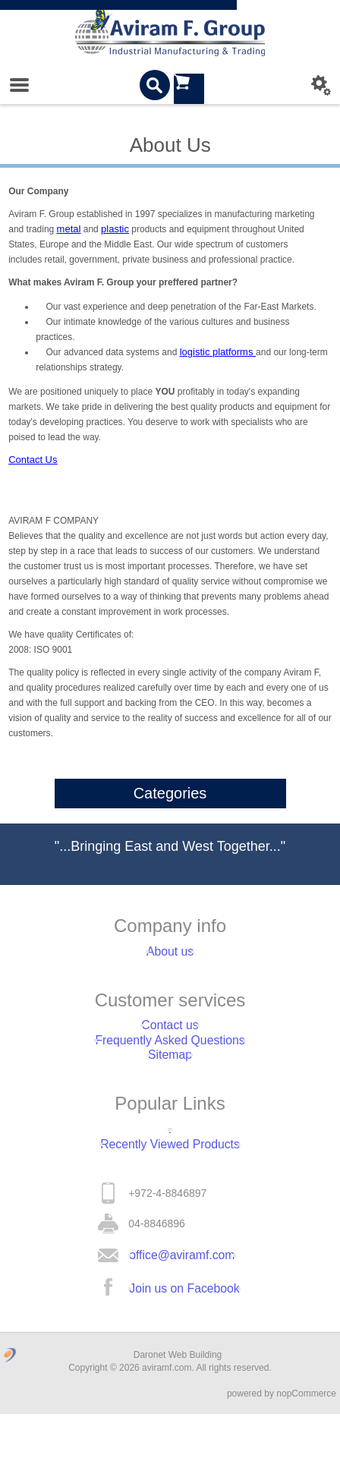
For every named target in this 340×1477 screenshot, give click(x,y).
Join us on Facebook (184, 1348)
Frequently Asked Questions (169, 1060)
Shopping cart (189, 85)
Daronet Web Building (178, 1417)
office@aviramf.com (182, 1307)
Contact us (170, 1037)
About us (169, 956)
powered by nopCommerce (281, 1456)
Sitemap (169, 1083)
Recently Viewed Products (169, 1188)
